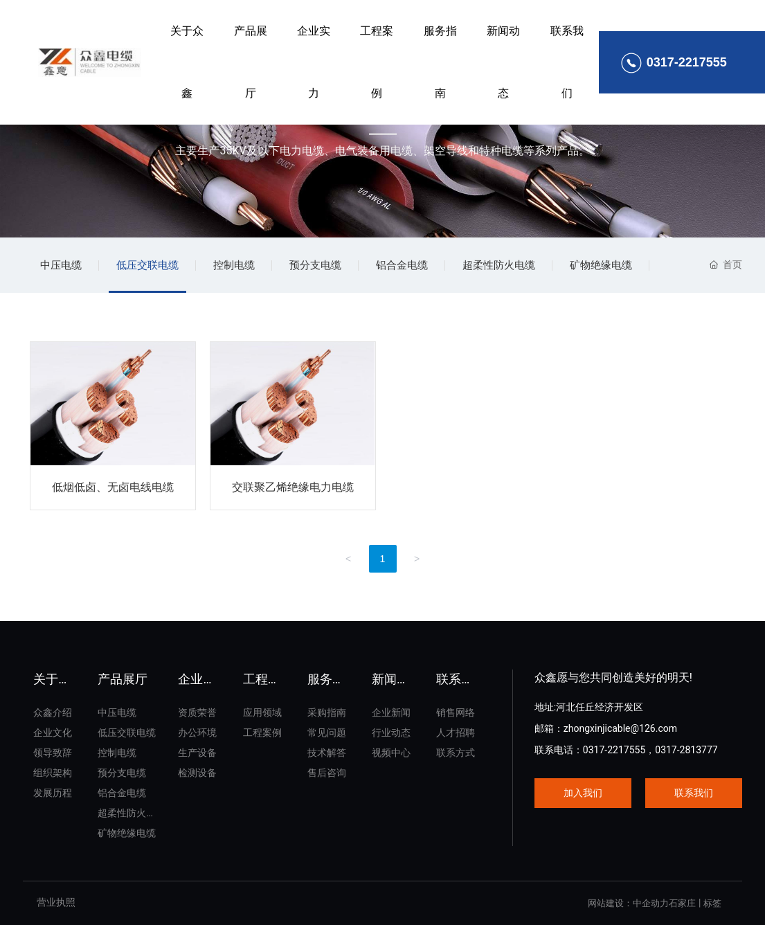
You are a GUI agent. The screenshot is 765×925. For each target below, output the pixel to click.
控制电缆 (234, 265)
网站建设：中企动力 (628, 903)
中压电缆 (61, 265)
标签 (712, 903)
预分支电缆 (315, 265)
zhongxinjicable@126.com (620, 728)
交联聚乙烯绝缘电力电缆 (293, 487)
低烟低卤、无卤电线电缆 (113, 487)
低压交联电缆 (147, 265)
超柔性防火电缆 (498, 265)
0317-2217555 (614, 749)
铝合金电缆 (402, 265)
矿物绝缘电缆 (601, 265)
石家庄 (682, 903)
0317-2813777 (686, 749)
